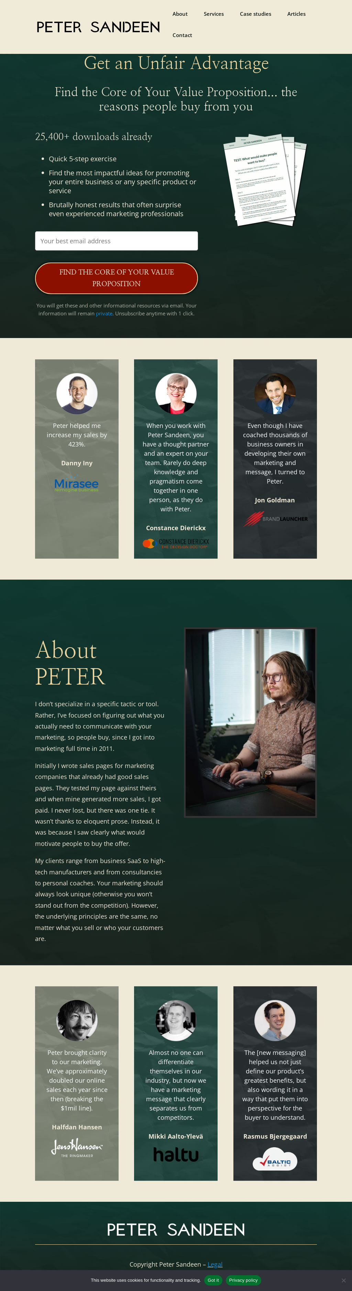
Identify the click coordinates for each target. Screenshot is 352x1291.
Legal (215, 1264)
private (104, 313)
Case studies (255, 14)
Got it (213, 1280)
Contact (182, 35)
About (180, 14)
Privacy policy (243, 1280)
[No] (343, 1280)
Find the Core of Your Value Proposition (116, 278)
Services (214, 14)
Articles (296, 14)
